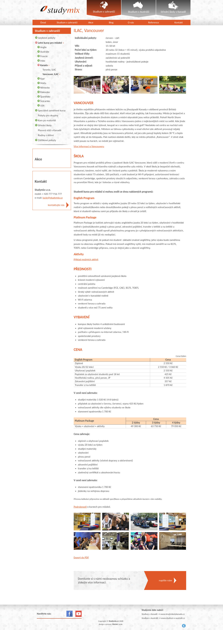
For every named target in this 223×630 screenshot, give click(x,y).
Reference (153, 22)
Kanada (44, 65)
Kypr (42, 78)
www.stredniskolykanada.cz (172, 614)
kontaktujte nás (56, 205)
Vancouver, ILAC (51, 74)
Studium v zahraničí (67, 22)
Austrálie (44, 51)
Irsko (42, 60)
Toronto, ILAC (49, 69)
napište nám (165, 580)
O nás (131, 22)
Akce (90, 22)
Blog (111, 22)
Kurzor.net (184, 626)
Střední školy (45, 125)
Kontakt (179, 22)
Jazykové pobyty (46, 37)
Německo (45, 87)
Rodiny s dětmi (46, 135)
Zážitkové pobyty (47, 140)
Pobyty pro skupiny (48, 115)
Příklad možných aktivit (86, 259)
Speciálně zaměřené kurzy (52, 110)
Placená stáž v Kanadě (49, 130)
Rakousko (45, 92)
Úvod (43, 22)
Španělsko (45, 96)
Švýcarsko (45, 101)
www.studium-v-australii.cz (173, 618)
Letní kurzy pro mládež (50, 42)
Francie (44, 56)
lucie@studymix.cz (53, 197)
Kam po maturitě (47, 120)
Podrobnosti (80, 506)
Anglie (43, 47)
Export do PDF (81, 557)
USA (42, 105)
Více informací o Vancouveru (89, 146)
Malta (43, 83)
